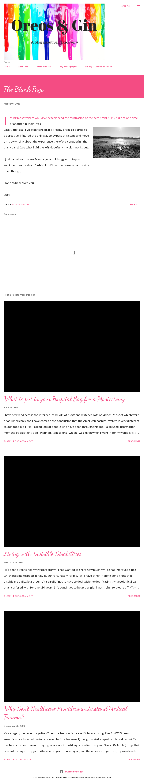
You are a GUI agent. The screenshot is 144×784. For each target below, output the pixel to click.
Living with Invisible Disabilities (43, 553)
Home (7, 66)
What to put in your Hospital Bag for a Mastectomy (64, 399)
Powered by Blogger (72, 771)
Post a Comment (23, 441)
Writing (25, 204)
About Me (23, 66)
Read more (134, 441)
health (16, 204)
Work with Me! (44, 66)
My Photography (68, 66)
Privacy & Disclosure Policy (98, 66)
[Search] (125, 6)
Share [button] (133, 204)
